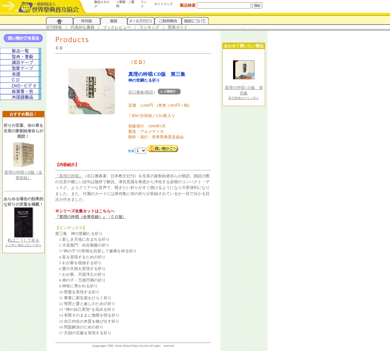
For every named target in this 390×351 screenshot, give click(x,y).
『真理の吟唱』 (69, 176)
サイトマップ (163, 4)
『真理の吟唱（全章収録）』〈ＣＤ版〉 (90, 216)
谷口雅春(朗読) (141, 92)
